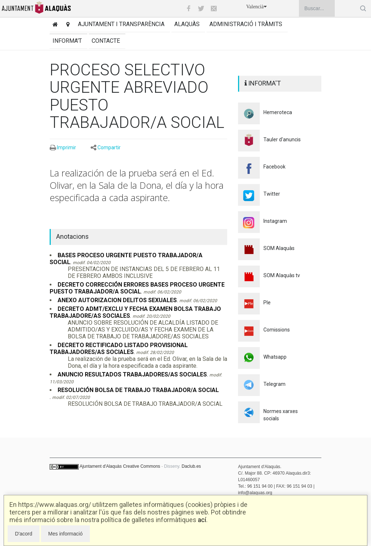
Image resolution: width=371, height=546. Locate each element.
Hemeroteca (277, 112)
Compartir (109, 147)
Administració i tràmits (245, 24)
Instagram (275, 221)
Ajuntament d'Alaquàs (101, 466)
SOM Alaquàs (279, 248)
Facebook (274, 167)
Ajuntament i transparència (121, 24)
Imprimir (66, 147)
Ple (267, 302)
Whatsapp (275, 357)
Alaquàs (187, 24)
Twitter (271, 194)
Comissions (276, 330)
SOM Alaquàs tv (281, 275)
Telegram (274, 384)
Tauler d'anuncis (282, 139)
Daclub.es (191, 466)
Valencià (256, 6)
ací (202, 520)
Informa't (67, 40)
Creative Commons (141, 466)
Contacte (106, 40)
